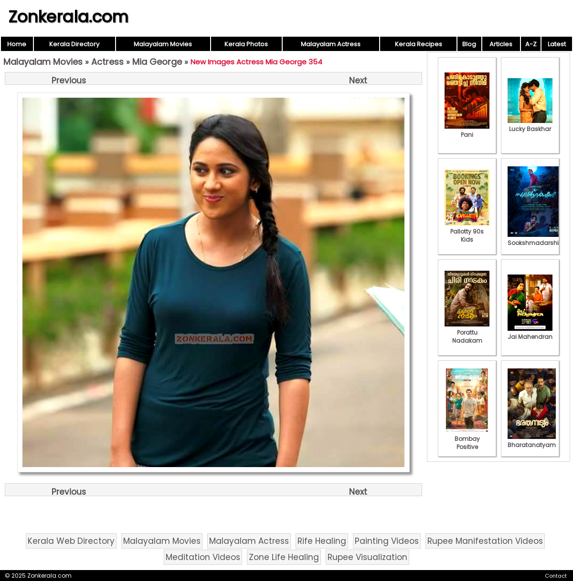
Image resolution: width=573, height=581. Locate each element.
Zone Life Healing (284, 557)
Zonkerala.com (68, 16)
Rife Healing (321, 541)
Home (16, 44)
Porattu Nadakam (467, 332)
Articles (500, 44)
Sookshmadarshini (536, 239)
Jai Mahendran (530, 333)
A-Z (531, 44)
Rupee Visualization (367, 557)
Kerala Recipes (418, 44)
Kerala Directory (74, 44)
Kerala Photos (246, 44)
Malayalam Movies (163, 44)
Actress (107, 62)
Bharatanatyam (532, 441)
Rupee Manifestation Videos (485, 541)
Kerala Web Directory (71, 541)
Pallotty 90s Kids (467, 231)
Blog (469, 44)
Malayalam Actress (331, 44)
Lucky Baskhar (530, 125)
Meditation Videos (203, 557)
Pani (467, 130)
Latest (557, 44)
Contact (556, 576)
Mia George (157, 62)
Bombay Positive (467, 439)
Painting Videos (387, 541)
